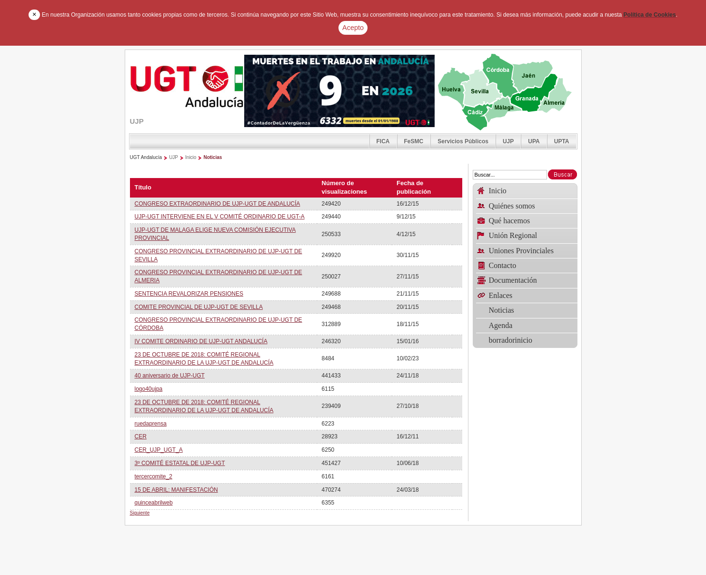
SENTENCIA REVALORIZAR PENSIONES (189, 293)
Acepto (353, 27)
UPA (533, 141)
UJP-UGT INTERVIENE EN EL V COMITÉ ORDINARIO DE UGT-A (220, 216)
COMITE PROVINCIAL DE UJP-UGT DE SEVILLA (199, 307)
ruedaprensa (151, 423)
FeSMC (414, 141)
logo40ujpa (149, 389)
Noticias (212, 157)
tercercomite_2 (153, 476)
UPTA (561, 141)
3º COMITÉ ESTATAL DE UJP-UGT (180, 463)
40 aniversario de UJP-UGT (170, 375)
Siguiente (140, 513)
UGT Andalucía (146, 157)
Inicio (190, 157)
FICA (383, 141)
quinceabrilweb (154, 502)
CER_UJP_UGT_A (159, 449)
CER (141, 436)
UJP (508, 141)
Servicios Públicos (463, 141)
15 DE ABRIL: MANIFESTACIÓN (176, 489)
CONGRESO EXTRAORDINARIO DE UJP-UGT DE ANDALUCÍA (217, 203)
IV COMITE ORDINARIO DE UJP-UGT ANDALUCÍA (201, 341)
